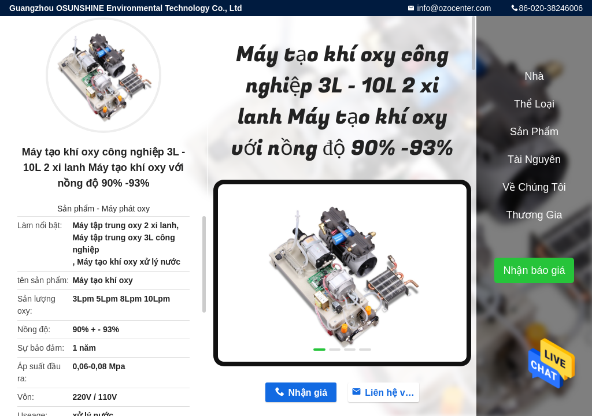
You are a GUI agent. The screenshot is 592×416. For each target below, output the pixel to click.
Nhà (533, 76)
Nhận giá (307, 393)
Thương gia (534, 215)
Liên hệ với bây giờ (392, 393)
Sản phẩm (75, 208)
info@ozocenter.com (453, 8)
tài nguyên (534, 159)
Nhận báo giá (534, 270)
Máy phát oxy (126, 208)
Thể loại (534, 104)
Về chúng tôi (534, 187)
